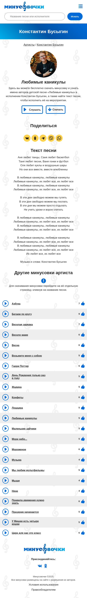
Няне (15, 491)
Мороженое (19, 449)
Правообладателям (43, 589)
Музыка (16, 460)
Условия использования (43, 584)
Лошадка (17, 408)
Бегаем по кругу (22, 314)
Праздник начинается (25, 512)
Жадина (17, 387)
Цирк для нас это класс (26, 533)
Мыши (16, 480)
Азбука (16, 303)
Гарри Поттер (20, 366)
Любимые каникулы (24, 418)
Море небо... (19, 439)
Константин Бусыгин (50, 44)
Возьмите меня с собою (27, 355)
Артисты (29, 44)
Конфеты (17, 397)
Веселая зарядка (22, 324)
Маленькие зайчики (24, 428)
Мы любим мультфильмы (28, 470)
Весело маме (20, 335)
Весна (15, 345)
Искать (75, 16)
